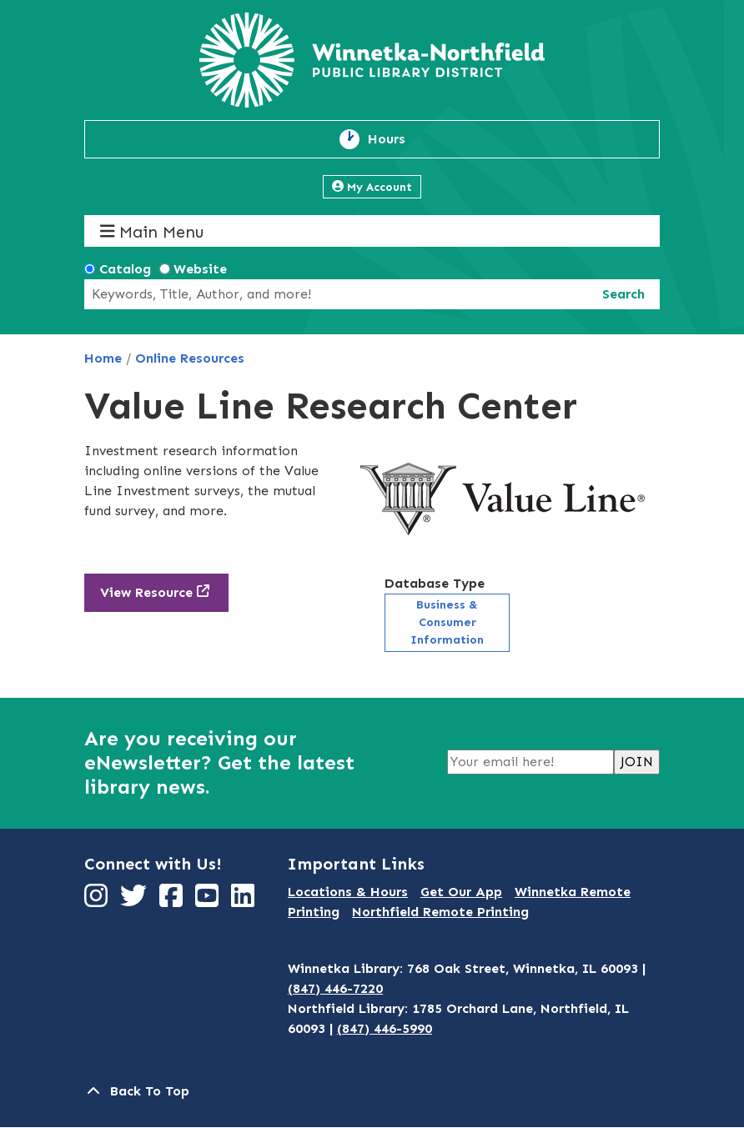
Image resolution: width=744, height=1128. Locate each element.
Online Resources (189, 358)
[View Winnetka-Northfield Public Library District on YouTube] (209, 901)
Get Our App (461, 892)
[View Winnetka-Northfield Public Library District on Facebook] (173, 901)
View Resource (146, 592)
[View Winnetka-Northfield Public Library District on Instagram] (98, 901)
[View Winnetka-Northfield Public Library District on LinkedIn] (245, 901)
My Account (372, 187)
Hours (396, 139)
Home (103, 358)
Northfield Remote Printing (440, 912)
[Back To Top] (372, 1091)
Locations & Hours (348, 892)
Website (200, 269)
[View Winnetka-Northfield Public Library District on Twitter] (135, 901)
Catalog (125, 269)
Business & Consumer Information (447, 622)
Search (623, 294)
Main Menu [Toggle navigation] (152, 231)
